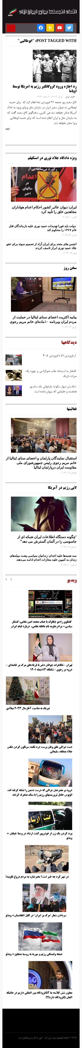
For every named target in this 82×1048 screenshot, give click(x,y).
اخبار (72, 97)
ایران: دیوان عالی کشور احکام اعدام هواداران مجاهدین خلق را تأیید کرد (44, 209)
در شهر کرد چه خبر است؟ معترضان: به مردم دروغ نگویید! (37, 876)
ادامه (7, 129)
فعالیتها (72, 409)
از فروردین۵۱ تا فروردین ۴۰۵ (59, 356)
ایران (67, 97)
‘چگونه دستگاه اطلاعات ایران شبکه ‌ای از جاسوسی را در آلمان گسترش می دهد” (47, 539)
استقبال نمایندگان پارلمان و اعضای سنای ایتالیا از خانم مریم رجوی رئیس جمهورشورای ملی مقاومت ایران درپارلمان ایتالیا (41, 462)
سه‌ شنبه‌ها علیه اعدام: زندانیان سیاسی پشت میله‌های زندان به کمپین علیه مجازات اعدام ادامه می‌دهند (43, 558)
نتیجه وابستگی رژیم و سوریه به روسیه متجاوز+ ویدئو (33, 954)
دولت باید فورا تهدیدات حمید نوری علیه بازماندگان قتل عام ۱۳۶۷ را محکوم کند (43, 228)
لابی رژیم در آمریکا (62, 488)
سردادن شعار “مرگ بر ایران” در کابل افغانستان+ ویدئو (35, 915)
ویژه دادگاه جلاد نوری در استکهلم (52, 158)
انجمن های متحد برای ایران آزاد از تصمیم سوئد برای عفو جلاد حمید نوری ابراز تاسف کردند (41, 246)
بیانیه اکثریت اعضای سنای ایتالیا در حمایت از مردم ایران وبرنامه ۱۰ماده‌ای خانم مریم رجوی (43, 319)
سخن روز (70, 268)
